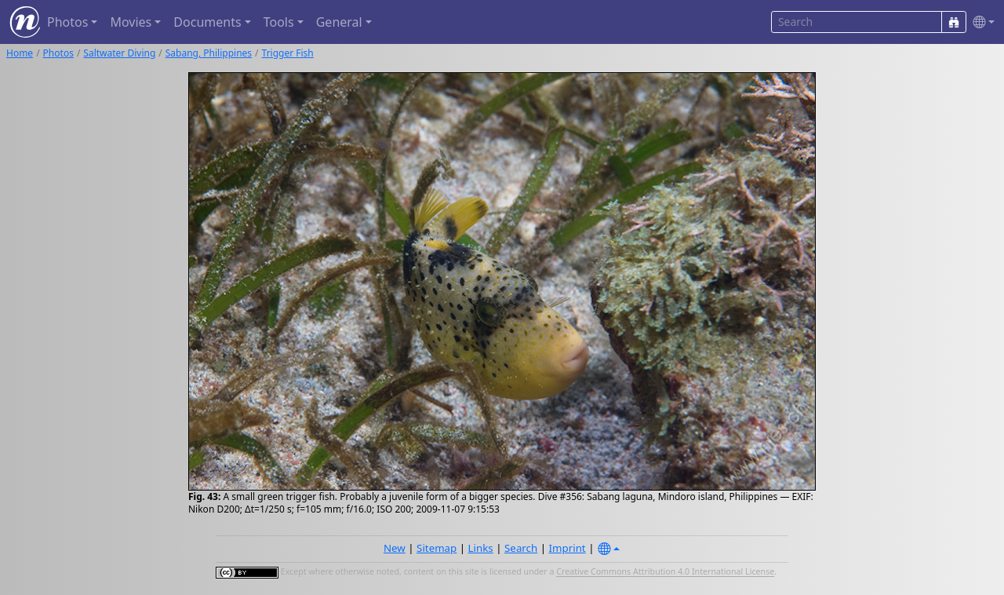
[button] (980, 22)
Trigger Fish (288, 53)
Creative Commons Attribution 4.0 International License (665, 572)
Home (19, 53)
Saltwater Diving (119, 53)
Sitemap (437, 548)
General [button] (339, 22)
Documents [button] (207, 22)
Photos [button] (67, 22)
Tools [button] (279, 22)
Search (520, 548)
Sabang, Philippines (209, 53)
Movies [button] (130, 22)
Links (480, 548)
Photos (58, 53)
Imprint (567, 548)
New (395, 548)
